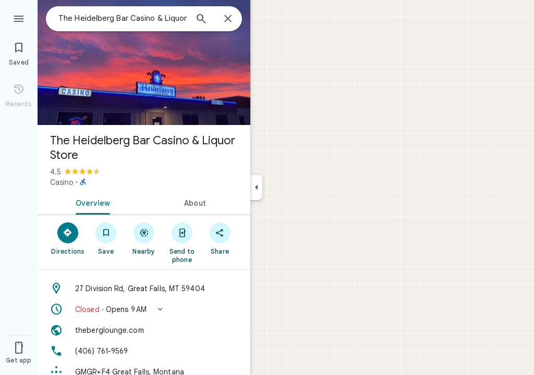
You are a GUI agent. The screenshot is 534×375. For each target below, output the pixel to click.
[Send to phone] (182, 242)
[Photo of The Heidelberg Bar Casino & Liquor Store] (144, 62)
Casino (62, 182)
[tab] (91, 202)
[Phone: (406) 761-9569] (144, 351)
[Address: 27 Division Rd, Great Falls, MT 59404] (144, 288)
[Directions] (68, 238)
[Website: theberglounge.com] (144, 330)
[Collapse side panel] (256, 187)
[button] (144, 309)
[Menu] (19, 17)
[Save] (106, 238)
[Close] (228, 19)
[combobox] (122, 18)
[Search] (201, 19)
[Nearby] (144, 238)
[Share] (220, 238)
